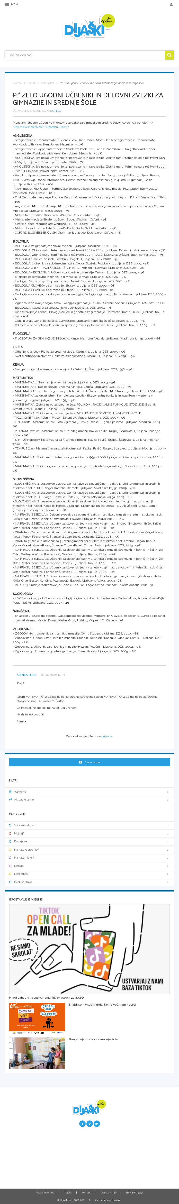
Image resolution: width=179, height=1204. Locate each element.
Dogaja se (89, 841)
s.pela (56, 110)
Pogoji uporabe (45, 1192)
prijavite (106, 736)
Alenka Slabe (27, 675)
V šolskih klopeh (89, 825)
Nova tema (89, 762)
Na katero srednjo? (89, 849)
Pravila (68, 1192)
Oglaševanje (109, 1192)
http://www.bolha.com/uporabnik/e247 (41, 127)
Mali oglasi (89, 874)
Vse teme (89, 791)
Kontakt (87, 1192)
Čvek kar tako (89, 882)
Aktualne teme (89, 799)
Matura (89, 866)
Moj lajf (89, 833)
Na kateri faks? (89, 857)
